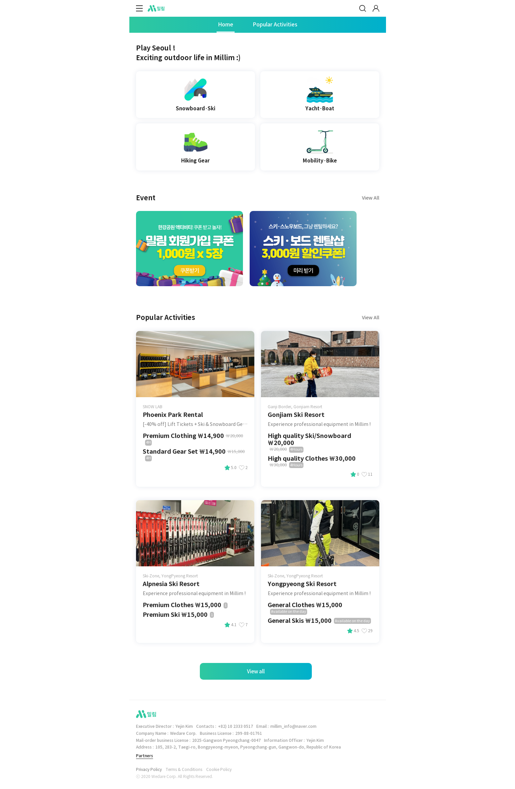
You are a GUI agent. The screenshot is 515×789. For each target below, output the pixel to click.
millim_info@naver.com (293, 726)
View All (370, 317)
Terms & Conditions (184, 769)
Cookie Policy (219, 769)
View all (256, 671)
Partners (144, 755)
